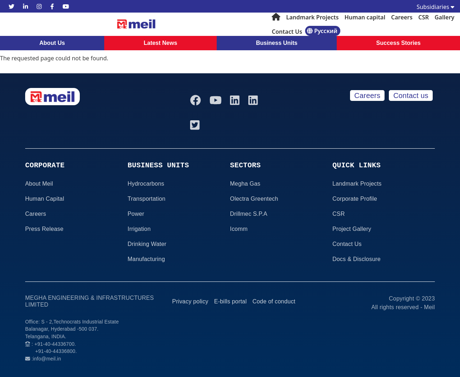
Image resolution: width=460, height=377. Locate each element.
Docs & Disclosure (356, 259)
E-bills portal (230, 301)
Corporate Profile (354, 199)
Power (136, 214)
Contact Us (287, 32)
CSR (423, 17)
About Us (52, 43)
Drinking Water (147, 244)
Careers (402, 17)
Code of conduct (273, 301)
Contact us (410, 95)
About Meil (39, 184)
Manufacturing (146, 259)
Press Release (44, 229)
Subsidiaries (435, 7)
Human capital (364, 17)
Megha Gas (245, 184)
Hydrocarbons (146, 184)
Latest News (160, 43)
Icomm (239, 229)
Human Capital (44, 199)
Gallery (444, 17)
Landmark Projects (312, 17)
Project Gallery (351, 229)
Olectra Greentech (254, 199)
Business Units (277, 43)
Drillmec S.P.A (248, 214)
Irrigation (139, 229)
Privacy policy (190, 301)
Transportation (146, 199)
